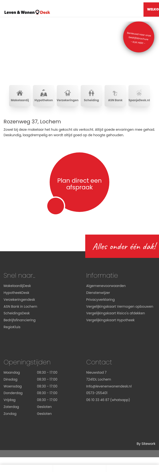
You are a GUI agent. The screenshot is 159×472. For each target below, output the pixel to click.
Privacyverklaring (100, 299)
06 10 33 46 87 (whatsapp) (108, 399)
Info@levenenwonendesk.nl (109, 386)
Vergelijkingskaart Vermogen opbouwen (119, 306)
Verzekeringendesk (19, 299)
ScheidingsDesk (17, 313)
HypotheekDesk (16, 292)
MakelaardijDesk (17, 285)
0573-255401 (96, 393)
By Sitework (146, 443)
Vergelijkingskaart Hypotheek (110, 320)
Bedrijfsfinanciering (20, 320)
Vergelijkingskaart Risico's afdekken (115, 313)
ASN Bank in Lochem (20, 306)
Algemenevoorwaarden (106, 285)
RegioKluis (12, 327)
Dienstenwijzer (98, 292)
